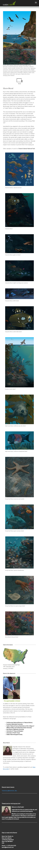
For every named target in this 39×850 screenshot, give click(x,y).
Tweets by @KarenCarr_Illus (9, 790)
